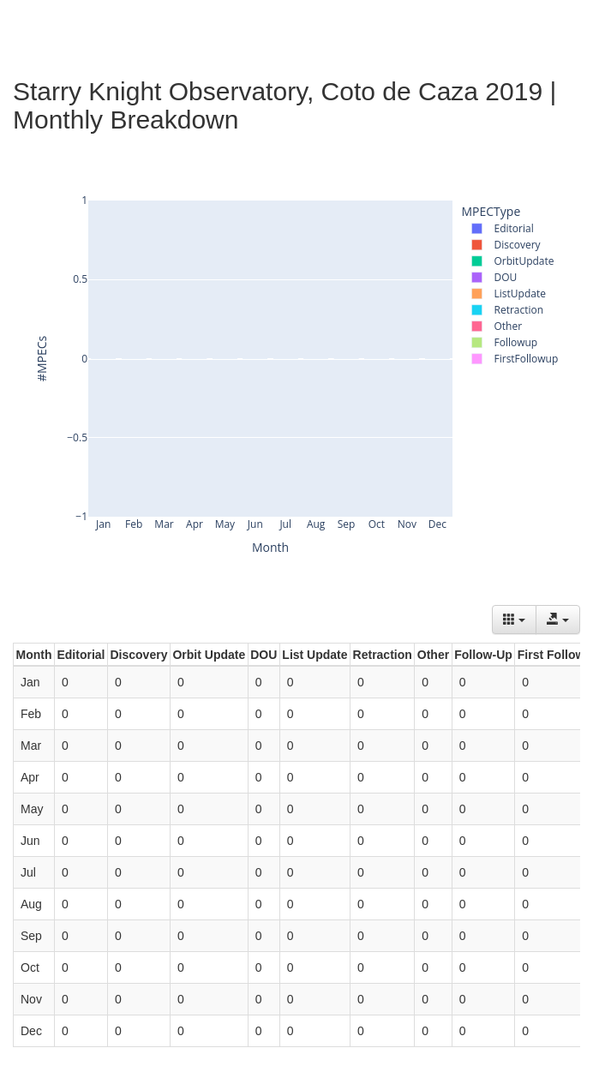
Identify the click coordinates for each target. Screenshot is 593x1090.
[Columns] (514, 619)
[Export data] (558, 619)
